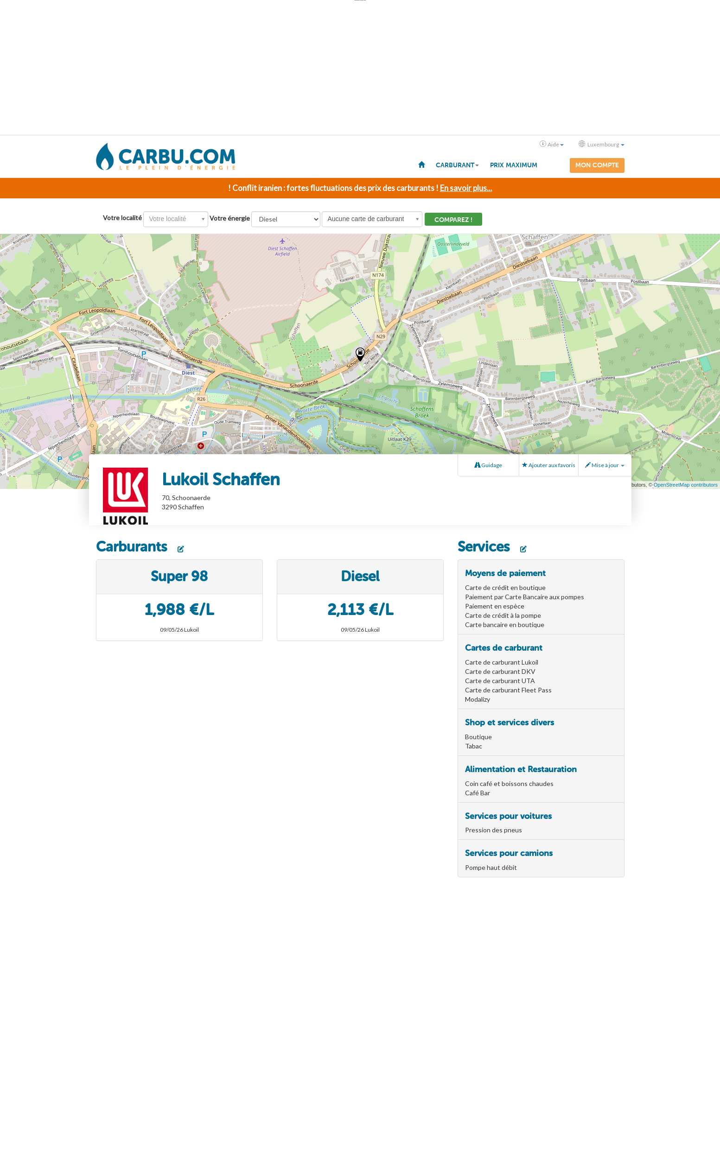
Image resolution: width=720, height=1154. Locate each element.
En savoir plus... (466, 188)
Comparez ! (453, 220)
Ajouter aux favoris (548, 465)
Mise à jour (604, 465)
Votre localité (122, 218)
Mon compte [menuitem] (597, 165)
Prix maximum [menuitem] (513, 165)
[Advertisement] (360, 68)
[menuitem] (421, 164)
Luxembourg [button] (601, 144)
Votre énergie (230, 218)
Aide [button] (552, 144)
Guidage (488, 465)
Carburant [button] (457, 165)
